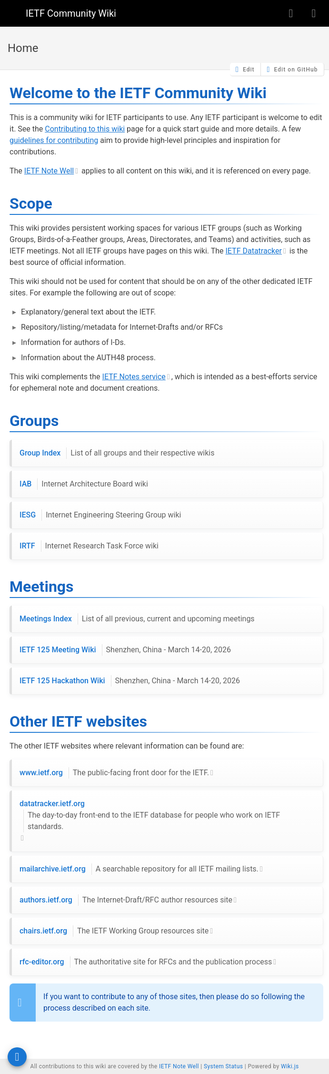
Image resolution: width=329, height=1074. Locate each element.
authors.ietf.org (126, 900)
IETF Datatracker (254, 250)
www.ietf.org (114, 773)
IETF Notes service (134, 376)
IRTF (89, 546)
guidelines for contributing (54, 140)
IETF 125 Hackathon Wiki (130, 681)
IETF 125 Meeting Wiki (125, 650)
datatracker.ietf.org (167, 815)
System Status (223, 1066)
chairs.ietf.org (114, 931)
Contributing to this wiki (85, 128)
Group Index (117, 453)
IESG (100, 515)
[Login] (313, 13)
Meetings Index (137, 619)
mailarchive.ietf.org (139, 869)
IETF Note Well (49, 170)
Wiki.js (290, 1066)
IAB (84, 484)
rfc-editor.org (146, 962)
